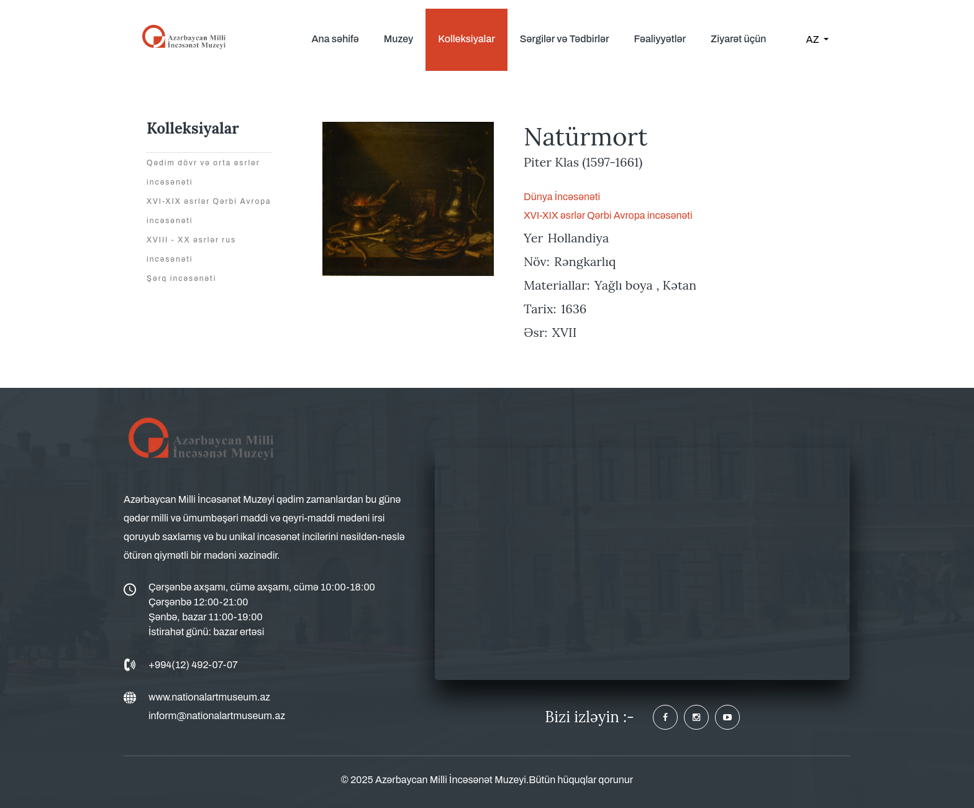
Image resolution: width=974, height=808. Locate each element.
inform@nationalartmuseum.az (216, 715)
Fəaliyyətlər (660, 39)
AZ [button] (813, 39)
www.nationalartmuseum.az (209, 697)
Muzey (399, 39)
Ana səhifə (334, 39)
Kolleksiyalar (466, 39)
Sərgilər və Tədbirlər (564, 39)
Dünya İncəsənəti (562, 196)
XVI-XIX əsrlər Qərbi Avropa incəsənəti (608, 215)
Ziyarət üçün (738, 39)
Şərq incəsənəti (181, 278)
